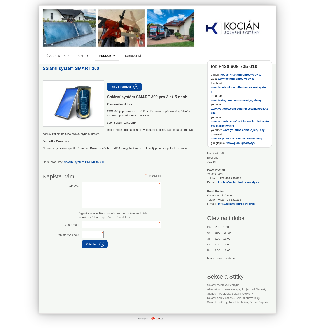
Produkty (107, 56)
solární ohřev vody (247, 298)
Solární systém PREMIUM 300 (84, 162)
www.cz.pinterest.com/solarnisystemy (236, 138)
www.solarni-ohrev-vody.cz (236, 78)
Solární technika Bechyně (223, 285)
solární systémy (217, 302)
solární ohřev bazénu (220, 298)
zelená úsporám (259, 302)
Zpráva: (74, 185)
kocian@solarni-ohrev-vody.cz (240, 74)
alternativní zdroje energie (223, 289)
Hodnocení (132, 56)
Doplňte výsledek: (68, 234)
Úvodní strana (57, 56)
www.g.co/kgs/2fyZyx (241, 143)
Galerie (84, 56)
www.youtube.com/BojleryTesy (244, 130)
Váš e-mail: (72, 224)
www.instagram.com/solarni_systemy (236, 100)
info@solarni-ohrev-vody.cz (236, 203)
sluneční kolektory (218, 293)
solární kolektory (242, 293)
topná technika (238, 302)
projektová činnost (253, 289)
